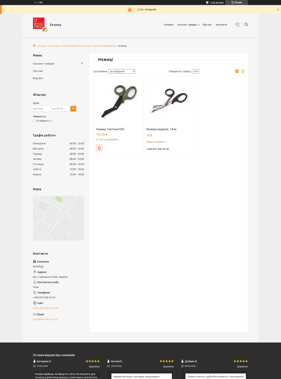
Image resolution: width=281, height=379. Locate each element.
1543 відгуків (216, 2)
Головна (168, 24)
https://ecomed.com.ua (46, 308)
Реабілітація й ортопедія (76, 45)
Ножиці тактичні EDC (110, 129)
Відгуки (38, 78)
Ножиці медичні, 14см (161, 129)
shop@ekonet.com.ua (45, 319)
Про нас (207, 24)
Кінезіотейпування (105, 45)
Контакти (221, 24)
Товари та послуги (49, 45)
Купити (99, 148)
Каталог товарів (187, 24)
